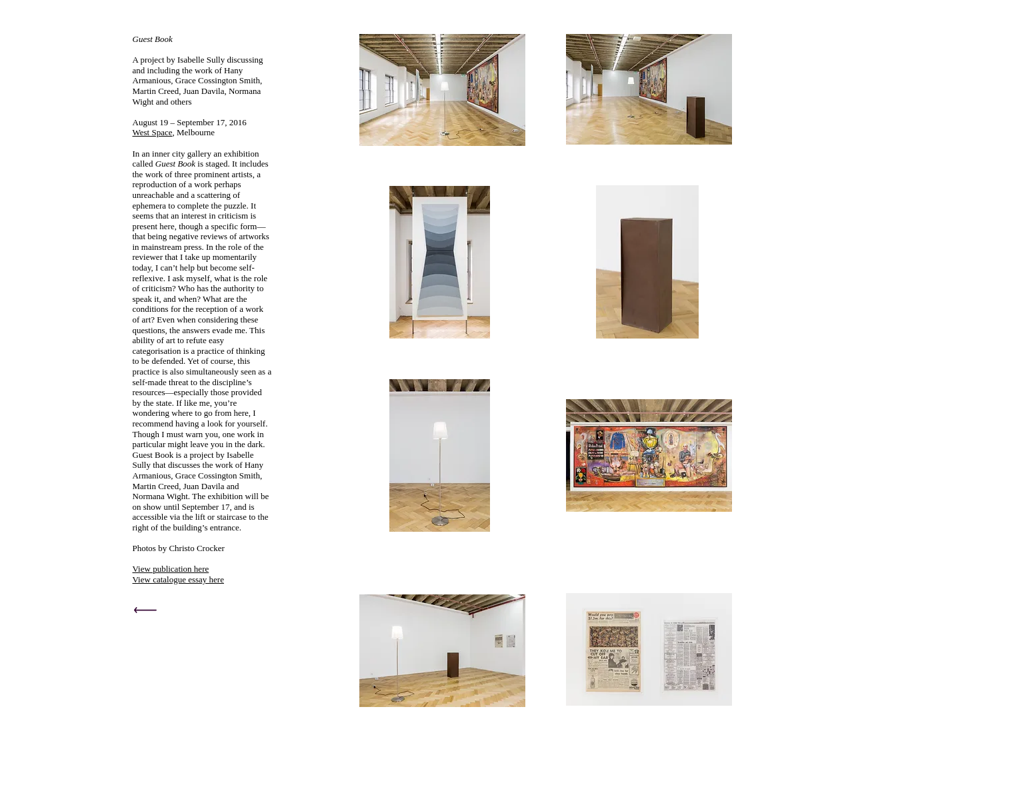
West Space (153, 132)
